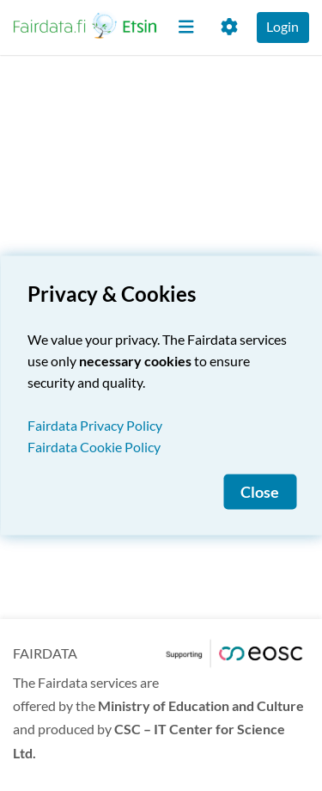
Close (259, 492)
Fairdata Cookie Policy (94, 446)
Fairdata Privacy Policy (94, 425)
